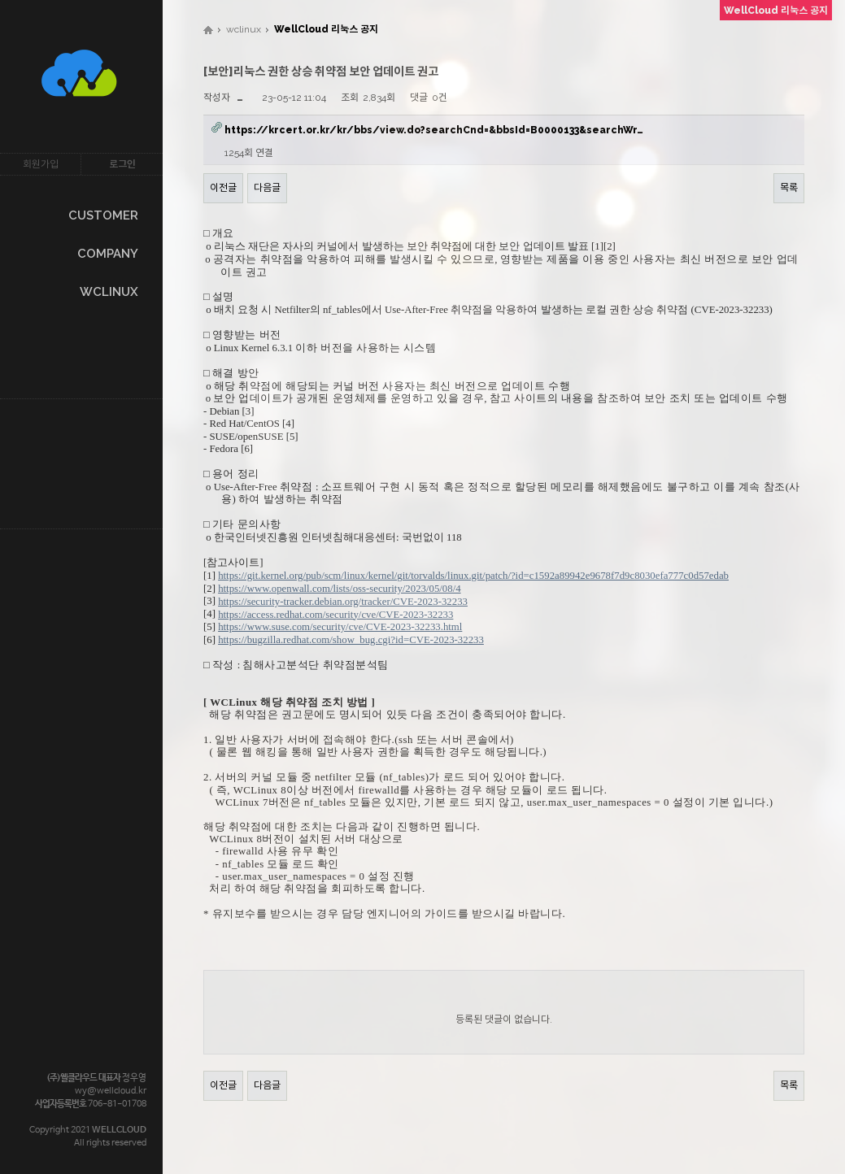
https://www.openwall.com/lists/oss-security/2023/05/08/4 (339, 588)
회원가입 (41, 164)
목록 (789, 187)
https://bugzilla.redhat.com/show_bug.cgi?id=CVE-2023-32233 (351, 640)
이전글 (223, 187)
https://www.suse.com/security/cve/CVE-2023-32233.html (340, 627)
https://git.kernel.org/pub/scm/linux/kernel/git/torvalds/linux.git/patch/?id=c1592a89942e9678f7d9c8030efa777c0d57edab (473, 575)
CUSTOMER (103, 215)
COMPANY (107, 253)
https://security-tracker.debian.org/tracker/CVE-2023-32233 (343, 601)
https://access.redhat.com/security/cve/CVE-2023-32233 (335, 614)
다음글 (267, 187)
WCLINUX (109, 292)
